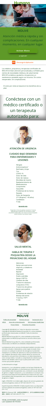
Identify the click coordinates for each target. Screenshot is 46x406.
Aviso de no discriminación (17, 322)
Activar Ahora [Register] (23, 50)
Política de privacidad (9, 320)
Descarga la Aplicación (25, 62)
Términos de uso (24, 320)
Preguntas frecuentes (28, 325)
